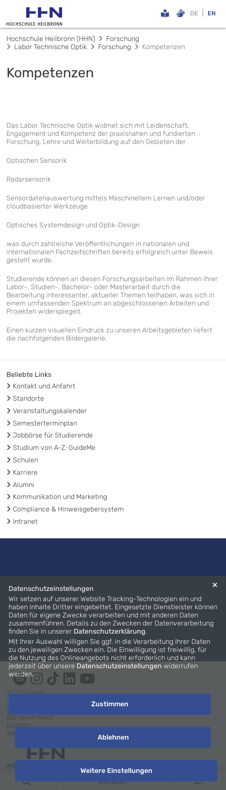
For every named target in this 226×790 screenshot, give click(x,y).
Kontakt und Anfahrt (44, 386)
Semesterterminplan (45, 423)
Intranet (25, 521)
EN (212, 13)
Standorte (28, 398)
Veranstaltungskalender (50, 411)
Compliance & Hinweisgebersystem (68, 509)
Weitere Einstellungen (116, 771)
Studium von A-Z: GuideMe (54, 447)
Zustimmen (109, 704)
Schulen (25, 460)
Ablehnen (113, 737)
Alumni (23, 485)
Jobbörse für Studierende (53, 435)
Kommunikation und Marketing (60, 497)
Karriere (25, 472)
